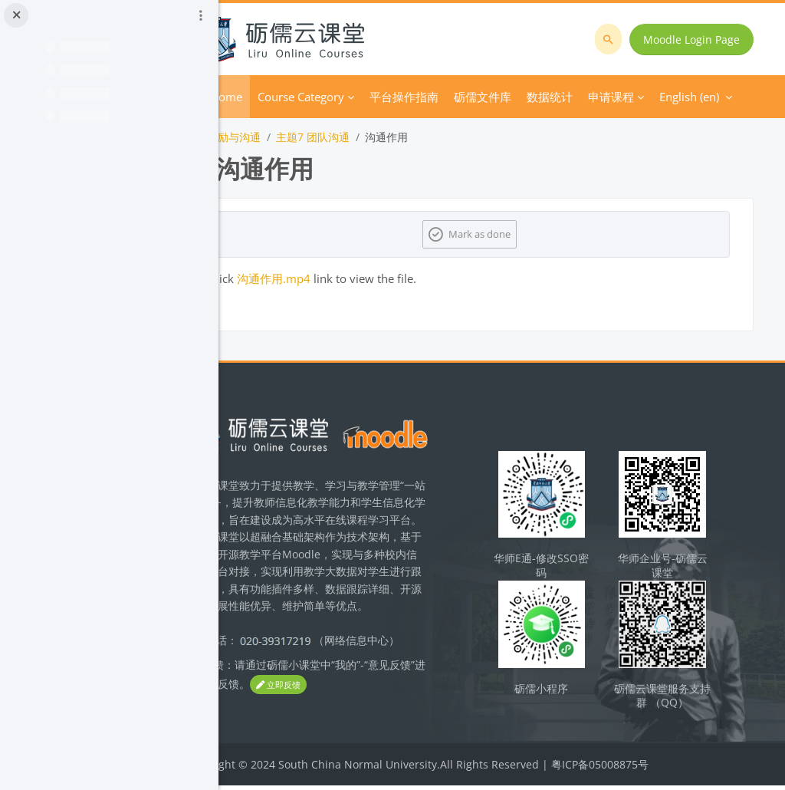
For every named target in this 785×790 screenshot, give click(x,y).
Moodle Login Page (694, 39)
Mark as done (512, 234)
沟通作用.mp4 (335, 278)
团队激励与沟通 (284, 137)
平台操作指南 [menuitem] (465, 96)
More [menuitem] (529, 96)
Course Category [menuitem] (362, 96)
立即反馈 (375, 706)
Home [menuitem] (287, 96)
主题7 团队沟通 (374, 137)
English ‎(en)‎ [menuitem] (598, 96)
